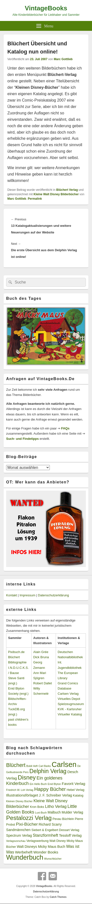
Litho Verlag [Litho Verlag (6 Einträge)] (56, 806)
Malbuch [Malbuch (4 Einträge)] (54, 812)
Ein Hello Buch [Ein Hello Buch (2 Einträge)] (38, 783)
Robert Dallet (42, 683)
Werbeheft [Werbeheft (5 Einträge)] (23, 852)
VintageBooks (46, 8)
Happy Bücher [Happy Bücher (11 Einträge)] (50, 789)
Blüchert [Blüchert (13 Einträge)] (16, 765)
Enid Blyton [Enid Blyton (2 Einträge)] (54, 783)
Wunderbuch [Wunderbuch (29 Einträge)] (24, 857)
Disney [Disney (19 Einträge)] (27, 777)
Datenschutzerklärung (53, 595)
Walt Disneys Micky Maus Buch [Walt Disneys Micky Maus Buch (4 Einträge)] (41, 847)
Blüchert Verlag (67, 190)
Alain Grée (40, 652)
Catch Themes (58, 897)
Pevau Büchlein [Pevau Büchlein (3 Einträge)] (63, 819)
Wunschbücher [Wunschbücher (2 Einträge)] (53, 858)
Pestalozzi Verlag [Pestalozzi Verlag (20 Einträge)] (29, 818)
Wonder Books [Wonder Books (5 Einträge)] (45, 852)
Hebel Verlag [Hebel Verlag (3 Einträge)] (75, 790)
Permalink (35, 198)
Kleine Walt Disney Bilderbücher (56, 194)
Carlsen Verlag (68, 693)
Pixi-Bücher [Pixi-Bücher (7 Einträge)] (27, 824)
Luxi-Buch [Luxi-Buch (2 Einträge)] (41, 812)
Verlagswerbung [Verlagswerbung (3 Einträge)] (37, 841)
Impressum (27, 595)
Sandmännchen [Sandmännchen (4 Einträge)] (18, 830)
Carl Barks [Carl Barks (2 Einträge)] (45, 765)
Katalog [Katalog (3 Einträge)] (78, 795)
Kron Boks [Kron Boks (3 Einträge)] (37, 807)
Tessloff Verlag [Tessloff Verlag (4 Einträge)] (70, 835)
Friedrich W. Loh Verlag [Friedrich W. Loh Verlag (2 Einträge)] (19, 789)
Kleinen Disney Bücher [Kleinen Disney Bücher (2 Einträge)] (19, 801)
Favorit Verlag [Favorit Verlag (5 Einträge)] (73, 783)
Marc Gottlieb (63, 59)
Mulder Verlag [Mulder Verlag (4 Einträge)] (72, 812)
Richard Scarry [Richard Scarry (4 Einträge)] (50, 824)
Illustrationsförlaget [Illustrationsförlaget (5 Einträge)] (22, 795)
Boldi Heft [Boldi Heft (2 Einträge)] (32, 765)
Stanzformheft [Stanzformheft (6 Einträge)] (45, 835)
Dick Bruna (41, 657)
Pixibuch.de (16, 652)
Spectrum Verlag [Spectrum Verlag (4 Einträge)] (19, 835)
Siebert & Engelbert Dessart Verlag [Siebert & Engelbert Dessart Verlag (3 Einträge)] (55, 830)
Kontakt (11, 595)
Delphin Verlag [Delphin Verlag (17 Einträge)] (47, 771)
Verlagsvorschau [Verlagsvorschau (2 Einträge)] (16, 840)
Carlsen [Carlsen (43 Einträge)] (64, 764)
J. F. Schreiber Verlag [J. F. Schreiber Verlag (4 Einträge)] (55, 795)
